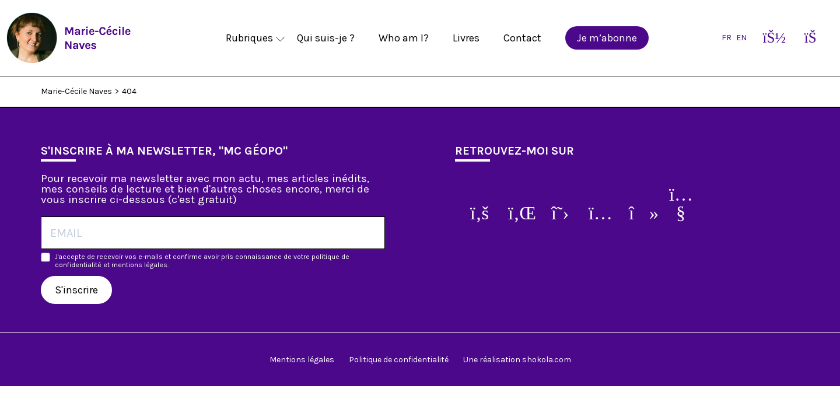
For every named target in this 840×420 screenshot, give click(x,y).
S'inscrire (76, 290)
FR (727, 38)
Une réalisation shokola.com (517, 360)
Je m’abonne (607, 38)
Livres (466, 38)
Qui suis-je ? (326, 38)
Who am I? (404, 38)
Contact (522, 38)
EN (741, 38)
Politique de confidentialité (399, 360)
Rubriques (249, 38)
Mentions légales (302, 360)
